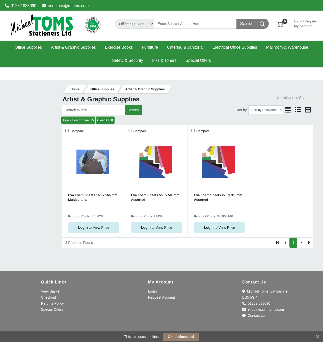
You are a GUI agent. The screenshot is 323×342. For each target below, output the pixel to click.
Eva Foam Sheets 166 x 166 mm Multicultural (92, 197)
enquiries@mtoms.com (65, 6)
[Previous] (285, 243)
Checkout (48, 297)
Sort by (241, 110)
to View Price (93, 227)
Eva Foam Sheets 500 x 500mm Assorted (155, 197)
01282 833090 (20, 6)
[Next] (301, 243)
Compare (77, 131)
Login (152, 291)
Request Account (161, 297)
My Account (305, 23)
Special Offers (52, 309)
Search (133, 110)
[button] (279, 23)
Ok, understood (181, 337)
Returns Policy (52, 303)
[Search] (195, 24)
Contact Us (253, 316)
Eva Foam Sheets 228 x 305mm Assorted (218, 197)
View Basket (50, 291)
